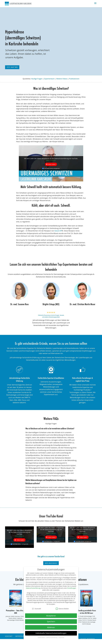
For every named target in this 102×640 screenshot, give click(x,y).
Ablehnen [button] (51, 627)
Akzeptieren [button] (51, 615)
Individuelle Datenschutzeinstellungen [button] (51, 633)
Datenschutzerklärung (33, 588)
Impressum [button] (61, 637)
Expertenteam (49, 79)
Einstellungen (71, 588)
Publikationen (74, 79)
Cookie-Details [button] (41, 637)
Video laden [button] (52, 164)
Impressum (20, 636)
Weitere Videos (61, 79)
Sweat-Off (58, 231)
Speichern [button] (51, 621)
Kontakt (8, 636)
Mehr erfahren (51, 160)
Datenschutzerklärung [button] (51, 637)
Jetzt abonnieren (51, 563)
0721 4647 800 (12, 67)
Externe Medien (62, 609)
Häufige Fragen (36, 79)
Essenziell (36, 609)
